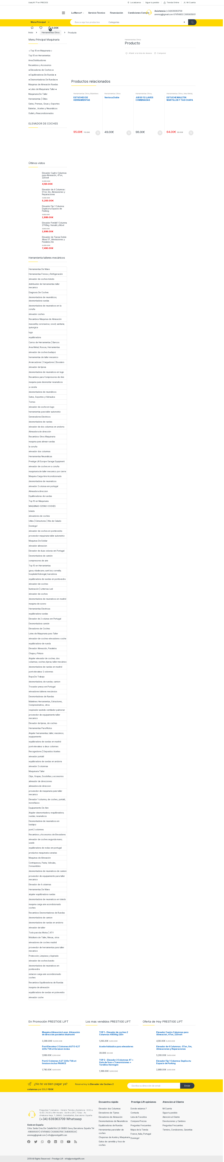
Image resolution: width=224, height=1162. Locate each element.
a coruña (33, 387)
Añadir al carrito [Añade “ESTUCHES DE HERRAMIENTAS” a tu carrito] (97, 132)
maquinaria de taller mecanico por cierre (47, 471)
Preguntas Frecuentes (141, 1125)
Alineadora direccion (38, 491)
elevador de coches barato (41, 960)
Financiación (116, 13)
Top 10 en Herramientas (39, 55)
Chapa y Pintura (36, 653)
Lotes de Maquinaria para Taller (43, 633)
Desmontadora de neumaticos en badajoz (44, 823)
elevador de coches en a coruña (44, 466)
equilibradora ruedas (38, 613)
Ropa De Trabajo (37, 676)
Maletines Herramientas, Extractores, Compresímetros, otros (45, 703)
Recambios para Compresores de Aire (46, 377)
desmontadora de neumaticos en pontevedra (44, 967)
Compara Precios (139, 1121)
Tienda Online (171, 2)
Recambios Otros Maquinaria (42, 436)
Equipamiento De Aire (39, 808)
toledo (32, 511)
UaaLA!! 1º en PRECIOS (38, 2)
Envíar (187, 1085)
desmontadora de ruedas (40, 421)
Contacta (135, 1112)
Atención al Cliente (171, 1117)
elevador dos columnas (39, 451)
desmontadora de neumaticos (42, 481)
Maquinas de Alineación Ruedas (43, 84)
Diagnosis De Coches (39, 292)
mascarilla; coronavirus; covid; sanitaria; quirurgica (47, 326)
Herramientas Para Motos (40, 728)
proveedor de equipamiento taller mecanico (44, 716)
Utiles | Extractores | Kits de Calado (45, 521)
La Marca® (76, 13)
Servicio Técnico (96, 13)
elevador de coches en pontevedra (45, 531)
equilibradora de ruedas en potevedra (46, 992)
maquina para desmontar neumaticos (46, 382)
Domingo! (33, 526)
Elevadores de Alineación (110, 1117)
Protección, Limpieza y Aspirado (44, 956)
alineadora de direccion (40, 786)
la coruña (33, 446)
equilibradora (35, 337)
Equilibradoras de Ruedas (111, 1125)
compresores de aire (38, 560)
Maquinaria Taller (37, 771)
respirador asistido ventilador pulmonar (47, 710)
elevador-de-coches (38, 584)
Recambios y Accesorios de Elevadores (47, 834)
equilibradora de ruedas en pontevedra (47, 579)
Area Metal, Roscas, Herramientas (180, 94)
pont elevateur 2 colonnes (41, 671)
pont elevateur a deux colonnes (43, 746)
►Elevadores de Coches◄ (41, 70)
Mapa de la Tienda (139, 1129)
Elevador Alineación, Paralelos (43, 648)
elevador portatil (36, 756)
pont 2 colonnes (36, 829)
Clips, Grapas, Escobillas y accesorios (46, 776)
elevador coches (37, 314)
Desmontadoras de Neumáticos (113, 1121)
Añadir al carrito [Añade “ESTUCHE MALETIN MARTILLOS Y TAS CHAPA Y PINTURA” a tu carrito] (190, 132)
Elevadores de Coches (39, 628)
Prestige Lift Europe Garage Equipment (47, 461)
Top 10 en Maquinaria (39, 501)
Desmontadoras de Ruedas (41, 696)
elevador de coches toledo (41, 279)
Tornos (32, 402)
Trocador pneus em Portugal (42, 686)
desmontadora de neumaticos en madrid (47, 599)
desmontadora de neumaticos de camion (48, 871)
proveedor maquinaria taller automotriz (47, 536)
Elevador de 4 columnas (40, 884)
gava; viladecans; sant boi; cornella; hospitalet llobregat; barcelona (45, 572)
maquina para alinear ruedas (42, 441)
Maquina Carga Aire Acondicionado (45, 476)
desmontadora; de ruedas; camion (44, 681)
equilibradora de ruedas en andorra (45, 761)
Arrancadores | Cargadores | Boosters (46, 362)
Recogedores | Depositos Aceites (44, 751)
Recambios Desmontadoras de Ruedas (47, 913)
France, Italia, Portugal (141, 1134)
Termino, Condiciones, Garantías (178, 1129)
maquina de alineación (39, 987)
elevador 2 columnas (38, 766)
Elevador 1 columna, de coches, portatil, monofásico (47, 801)
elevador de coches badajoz (42, 352)
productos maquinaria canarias (43, 853)
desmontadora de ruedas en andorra (46, 922)
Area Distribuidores (37, 60)
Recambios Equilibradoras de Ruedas (46, 982)
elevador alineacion (38, 546)
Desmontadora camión (39, 623)
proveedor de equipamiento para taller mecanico (47, 878)
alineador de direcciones (40, 781)
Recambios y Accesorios (39, 65)
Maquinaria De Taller (37, 94)
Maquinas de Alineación (40, 858)
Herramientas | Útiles (37, 99)
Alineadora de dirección (40, 431)
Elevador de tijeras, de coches (43, 723)
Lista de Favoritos (139, 1117)
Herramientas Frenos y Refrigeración (46, 274)
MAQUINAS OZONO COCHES (42, 506)
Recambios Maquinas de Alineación (45, 319)
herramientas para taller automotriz (45, 412)
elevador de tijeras (37, 367)
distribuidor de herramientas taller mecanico (44, 286)
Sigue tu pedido (152, 2)
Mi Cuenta (189, 2)
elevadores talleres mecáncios (43, 691)
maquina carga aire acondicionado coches (45, 906)
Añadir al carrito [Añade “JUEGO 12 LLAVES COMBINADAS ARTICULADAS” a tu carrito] (159, 132)
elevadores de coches (39, 516)
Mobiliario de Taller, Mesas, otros (44, 937)
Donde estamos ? (139, 1108)
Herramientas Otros (50, 32)
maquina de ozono (37, 603)
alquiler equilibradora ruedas (42, 894)
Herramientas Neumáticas (40, 456)
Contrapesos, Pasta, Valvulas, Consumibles (42, 864)
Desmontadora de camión (41, 556)
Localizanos (134, 2)
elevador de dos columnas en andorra (46, 426)
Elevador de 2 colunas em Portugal (45, 618)
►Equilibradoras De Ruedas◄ (42, 75)
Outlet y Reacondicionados (41, 113)
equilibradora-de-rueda (40, 643)
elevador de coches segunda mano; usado (45, 841)
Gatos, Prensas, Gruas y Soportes (44, 103)
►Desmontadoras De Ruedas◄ (43, 79)
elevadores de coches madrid (43, 942)
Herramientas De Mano (39, 269)
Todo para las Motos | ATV (41, 932)
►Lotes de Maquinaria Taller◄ (42, 89)
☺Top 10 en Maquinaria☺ (40, 50)
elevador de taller (37, 927)
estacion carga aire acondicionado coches (45, 976)
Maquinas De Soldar (38, 541)
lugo (31, 332)
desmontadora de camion (40, 917)
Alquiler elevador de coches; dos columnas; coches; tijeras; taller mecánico (48, 660)
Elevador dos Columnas (110, 1108)
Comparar (161, 53)
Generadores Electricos (40, 416)
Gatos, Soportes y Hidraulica (42, 397)
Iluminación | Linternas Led (41, 589)
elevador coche (36, 997)
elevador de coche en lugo (41, 407)
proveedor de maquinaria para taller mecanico (45, 793)
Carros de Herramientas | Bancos (44, 342)
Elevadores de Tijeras (109, 1112)
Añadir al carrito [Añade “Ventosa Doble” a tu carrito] (128, 132)
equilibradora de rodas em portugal (45, 848)
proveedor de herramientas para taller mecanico (46, 949)
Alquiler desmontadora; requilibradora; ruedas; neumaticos (46, 814)
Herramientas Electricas (39, 608)
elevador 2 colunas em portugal (43, 486)
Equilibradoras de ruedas (40, 496)
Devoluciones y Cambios (174, 1121)
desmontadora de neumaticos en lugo (46, 372)
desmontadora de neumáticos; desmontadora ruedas (43, 299)
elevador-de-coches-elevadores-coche (47, 638)
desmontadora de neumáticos (42, 392)
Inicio (30, 32)
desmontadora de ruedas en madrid (45, 667)
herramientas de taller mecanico (43, 357)
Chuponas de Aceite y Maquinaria (114, 1137)
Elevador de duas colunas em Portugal (46, 551)
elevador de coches (38, 594)
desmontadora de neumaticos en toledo (47, 899)
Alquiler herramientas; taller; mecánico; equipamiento (46, 735)
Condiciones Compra (138, 13)
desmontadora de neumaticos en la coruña (45, 307)
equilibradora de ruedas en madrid (45, 741)
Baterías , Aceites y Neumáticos (42, 108)
